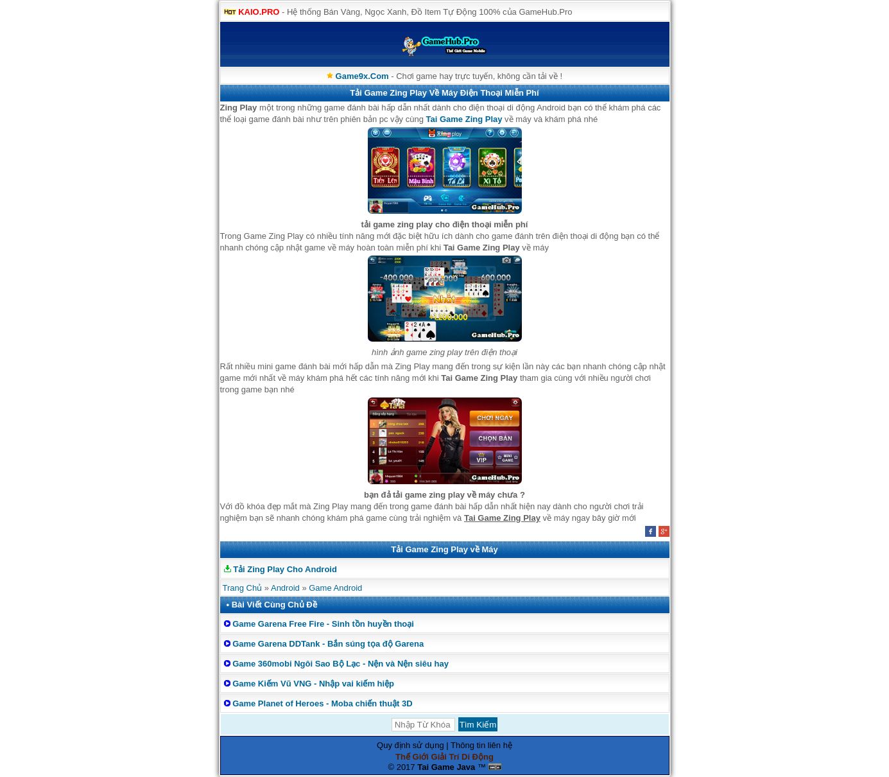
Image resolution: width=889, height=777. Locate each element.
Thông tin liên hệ (481, 745)
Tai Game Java (446, 767)
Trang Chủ (243, 588)
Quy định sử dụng (410, 745)
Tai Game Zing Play (464, 119)
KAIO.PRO (258, 12)
